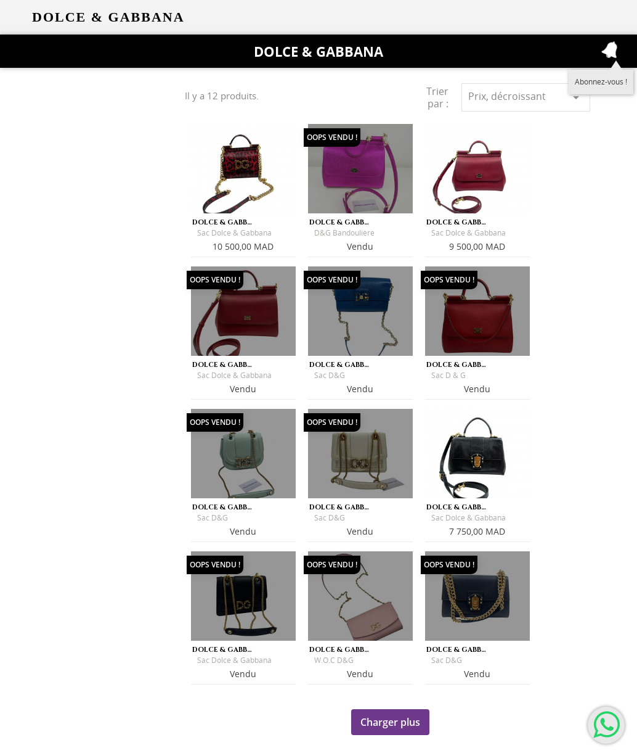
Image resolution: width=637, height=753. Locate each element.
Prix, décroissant (525, 97)
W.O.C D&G (334, 660)
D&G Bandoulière (344, 233)
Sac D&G (329, 375)
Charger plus (390, 722)
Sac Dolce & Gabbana (234, 233)
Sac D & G (448, 375)
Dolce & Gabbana (318, 51)
